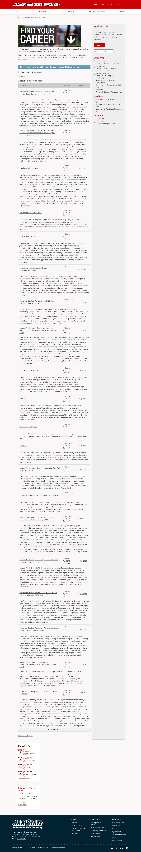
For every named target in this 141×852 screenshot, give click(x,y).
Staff (99, 121)
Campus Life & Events (96, 11)
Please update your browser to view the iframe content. (28, 761)
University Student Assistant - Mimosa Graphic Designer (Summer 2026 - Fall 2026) (38, 594)
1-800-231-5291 (22, 836)
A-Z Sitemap (30, 848)
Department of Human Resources (34, 18)
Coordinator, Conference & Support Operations (38, 495)
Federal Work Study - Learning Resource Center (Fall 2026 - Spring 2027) (38, 561)
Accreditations (115, 825)
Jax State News (96, 834)
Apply (94, 4)
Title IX (113, 829)
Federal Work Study (105, 75)
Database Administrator (29, 168)
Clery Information (116, 832)
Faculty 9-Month (103, 73)
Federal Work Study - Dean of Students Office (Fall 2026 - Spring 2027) (39, 469)
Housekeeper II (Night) (28, 427)
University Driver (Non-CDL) (30, 213)
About (18, 11)
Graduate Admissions (98, 827)
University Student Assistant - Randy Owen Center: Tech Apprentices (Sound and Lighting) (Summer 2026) (38, 132)
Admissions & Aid (70, 11)
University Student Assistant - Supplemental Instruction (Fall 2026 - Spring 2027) (37, 518)
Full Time (101, 78)
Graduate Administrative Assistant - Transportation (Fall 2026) (33, 269)
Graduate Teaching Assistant (108, 85)
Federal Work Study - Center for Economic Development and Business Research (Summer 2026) (38, 330)
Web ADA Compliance (118, 823)
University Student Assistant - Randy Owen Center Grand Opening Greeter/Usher (39, 629)
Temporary (101, 90)
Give (118, 4)
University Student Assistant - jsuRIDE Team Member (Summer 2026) (37, 302)
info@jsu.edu (21, 839)
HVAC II (22, 399)
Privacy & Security (116, 841)
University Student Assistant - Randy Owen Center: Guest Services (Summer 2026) (36, 93)
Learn (73, 820)
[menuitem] (18, 11)
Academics (43, 11)
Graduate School (76, 825)
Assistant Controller (27, 236)
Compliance (116, 820)
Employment (17, 848)
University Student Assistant (109, 92)
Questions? (22, 805)
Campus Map (43, 848)
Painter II (23, 446)
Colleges (74, 823)
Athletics (121, 11)
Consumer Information (118, 835)
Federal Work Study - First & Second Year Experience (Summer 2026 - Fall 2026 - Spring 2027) (37, 664)
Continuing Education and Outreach (78, 829)
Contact (94, 820)
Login (99, 45)
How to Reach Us (96, 836)
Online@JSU (75, 834)
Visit (103, 4)
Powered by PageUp (25, 736)
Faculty (100, 119)
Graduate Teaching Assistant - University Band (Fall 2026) (38, 692)
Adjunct (100, 61)
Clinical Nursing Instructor (30, 370)
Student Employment (106, 123)
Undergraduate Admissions (96, 824)
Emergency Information (99, 830)
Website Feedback (59, 848)
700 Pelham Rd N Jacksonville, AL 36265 (25, 834)
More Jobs (54, 730)
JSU (17, 18)
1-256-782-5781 (36, 836)
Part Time (101, 87)
